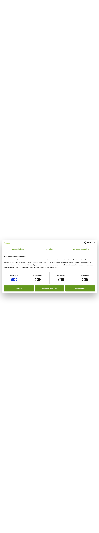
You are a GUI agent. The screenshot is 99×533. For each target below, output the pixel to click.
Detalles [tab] (49, 249)
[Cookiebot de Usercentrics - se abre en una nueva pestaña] (86, 243)
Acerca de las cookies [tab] (81, 249)
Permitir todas (80, 288)
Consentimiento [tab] (18, 249)
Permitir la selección (49, 288)
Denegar (19, 288)
